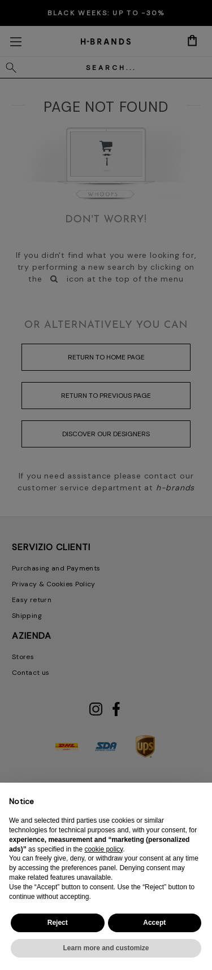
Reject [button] (57, 923)
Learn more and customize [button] (106, 948)
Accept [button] (154, 923)
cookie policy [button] (103, 849)
